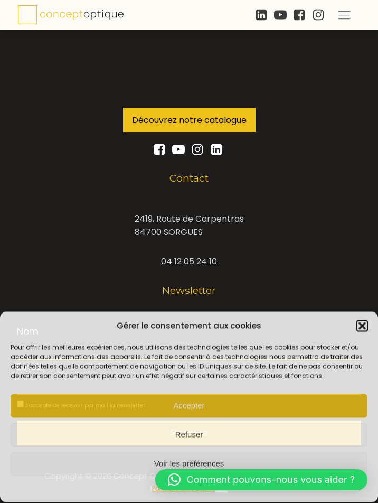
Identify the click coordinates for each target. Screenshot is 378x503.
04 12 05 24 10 (189, 261)
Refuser (189, 434)
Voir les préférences (189, 463)
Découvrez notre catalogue (189, 120)
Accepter (188, 405)
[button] (362, 325)
